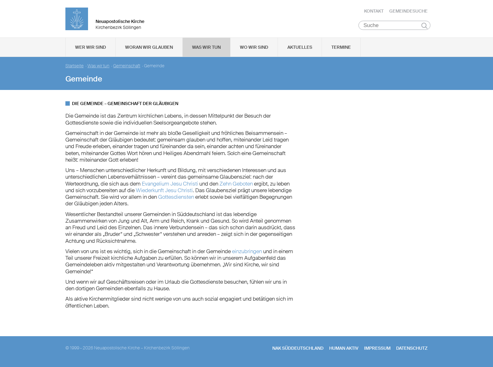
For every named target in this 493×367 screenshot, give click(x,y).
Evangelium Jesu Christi (169, 183)
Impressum (377, 348)
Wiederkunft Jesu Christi (164, 190)
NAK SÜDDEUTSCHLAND (298, 348)
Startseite (74, 66)
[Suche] (394, 25)
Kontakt (374, 11)
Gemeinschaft (126, 66)
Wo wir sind (254, 47)
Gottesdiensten (176, 197)
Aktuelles (299, 47)
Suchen (424, 25)
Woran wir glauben (149, 47)
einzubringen (247, 251)
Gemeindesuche (408, 11)
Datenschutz (412, 348)
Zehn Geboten (236, 183)
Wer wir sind (90, 47)
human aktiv (343, 348)
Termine (341, 47)
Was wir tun (206, 47)
